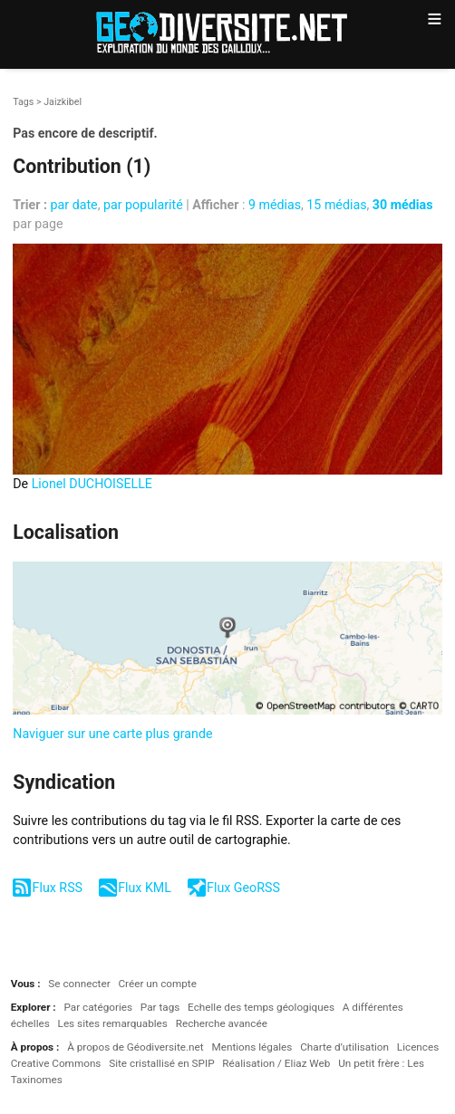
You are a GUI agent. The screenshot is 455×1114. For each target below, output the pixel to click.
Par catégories (97, 1007)
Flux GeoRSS (243, 887)
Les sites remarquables (113, 1023)
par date (74, 204)
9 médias (274, 204)
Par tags (159, 1007)
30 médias (403, 204)
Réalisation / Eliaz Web (276, 1063)
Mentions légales (251, 1047)
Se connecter (79, 983)
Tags (23, 102)
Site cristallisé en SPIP (161, 1063)
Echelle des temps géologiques (261, 1007)
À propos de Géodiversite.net (135, 1047)
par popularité (143, 204)
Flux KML (144, 887)
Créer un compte (157, 983)
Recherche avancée (221, 1023)
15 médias (336, 204)
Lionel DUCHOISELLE (92, 483)
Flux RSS (57, 887)
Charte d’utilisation (344, 1047)
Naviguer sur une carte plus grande (112, 733)
